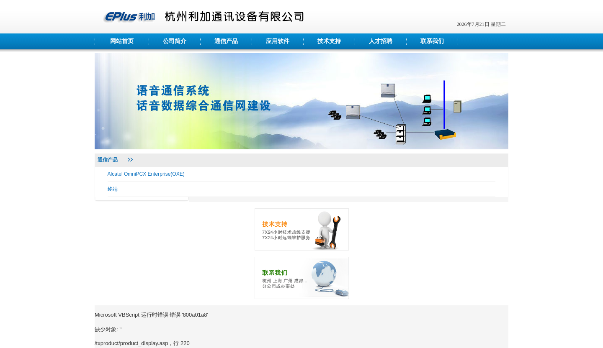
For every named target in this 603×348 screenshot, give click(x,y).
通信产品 (226, 41)
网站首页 (122, 41)
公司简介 (174, 41)
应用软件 (277, 41)
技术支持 (329, 41)
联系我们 (432, 41)
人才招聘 (380, 41)
